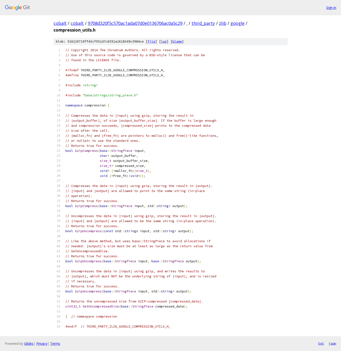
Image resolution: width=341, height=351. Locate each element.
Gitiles (28, 343)
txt (321, 343)
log (164, 41)
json (332, 343)
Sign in (331, 7)
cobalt (60, 23)
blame (177, 41)
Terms (55, 343)
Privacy (41, 343)
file (151, 41)
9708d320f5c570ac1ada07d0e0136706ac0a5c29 (135, 23)
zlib (222, 23)
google (237, 23)
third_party (203, 23)
